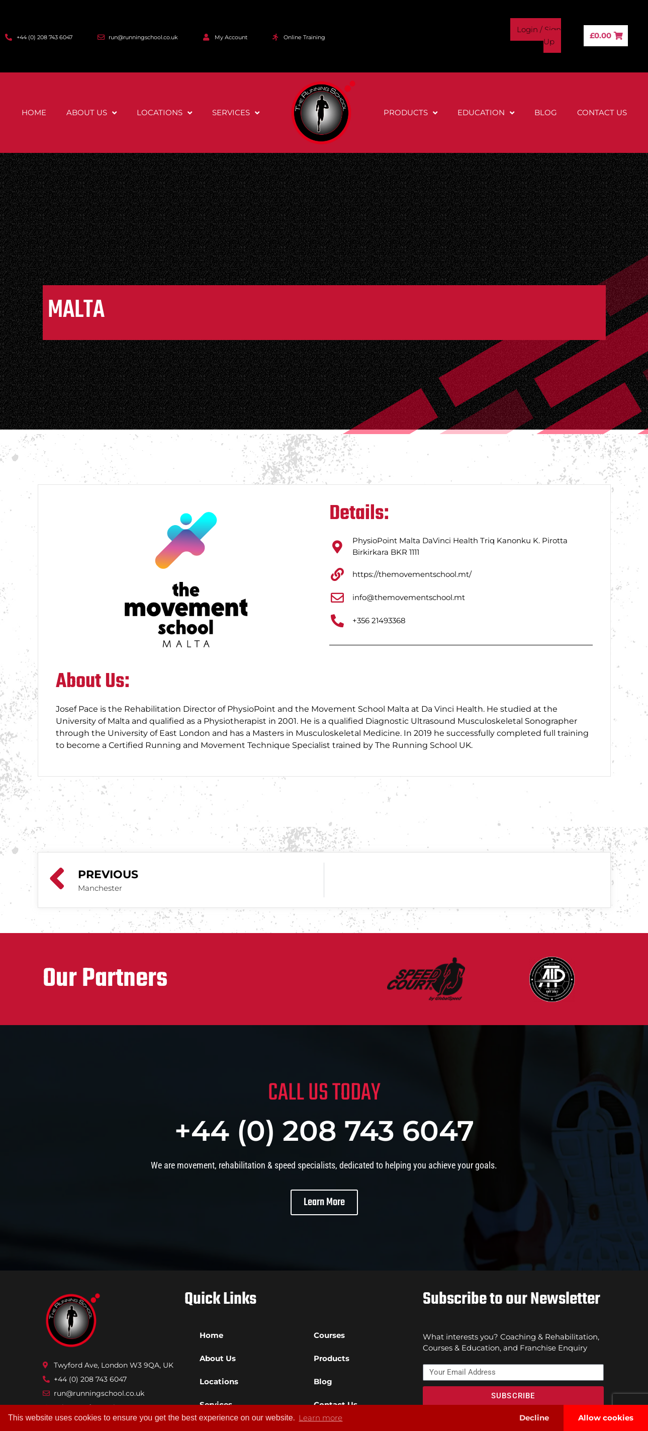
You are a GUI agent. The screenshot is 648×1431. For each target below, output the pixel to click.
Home (34, 112)
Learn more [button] (320, 1417)
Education (485, 113)
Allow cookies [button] (605, 1417)
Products (410, 113)
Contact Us (602, 112)
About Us (91, 113)
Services (235, 113)
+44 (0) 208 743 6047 (324, 1131)
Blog (545, 112)
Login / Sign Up (539, 35)
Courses (329, 1335)
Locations (164, 113)
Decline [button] (534, 1417)
